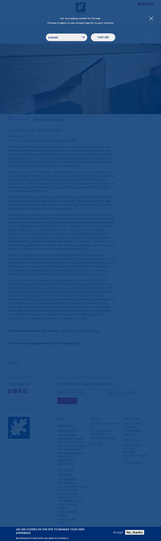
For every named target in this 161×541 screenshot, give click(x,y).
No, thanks (135, 533)
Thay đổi (103, 37)
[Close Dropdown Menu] (151, 18)
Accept (118, 533)
